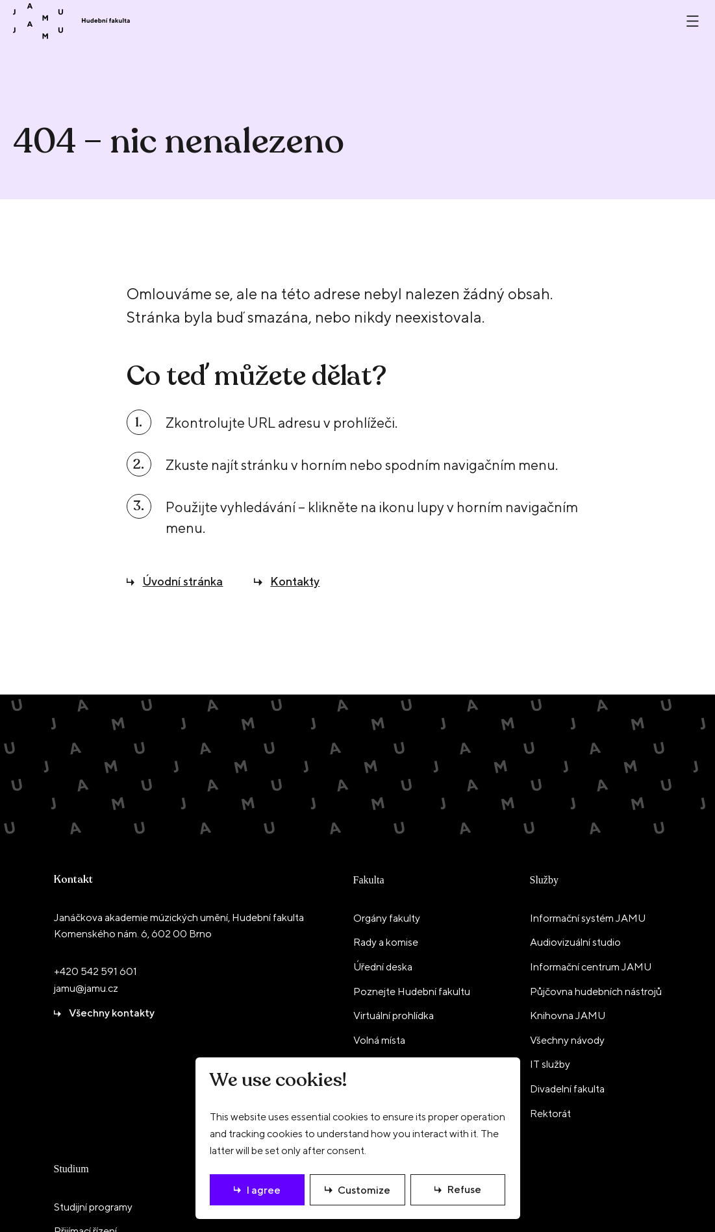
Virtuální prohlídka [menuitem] (393, 1015)
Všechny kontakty (112, 1013)
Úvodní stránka (182, 581)
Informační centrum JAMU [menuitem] (590, 967)
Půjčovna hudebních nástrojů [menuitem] (596, 991)
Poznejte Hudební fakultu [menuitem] (411, 991)
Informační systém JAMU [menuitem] (588, 918)
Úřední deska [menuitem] (382, 967)
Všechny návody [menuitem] (567, 1040)
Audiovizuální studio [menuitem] (575, 942)
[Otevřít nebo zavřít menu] (692, 21)
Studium (71, 1168)
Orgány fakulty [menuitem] (386, 918)
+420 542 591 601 (95, 971)
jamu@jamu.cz (86, 988)
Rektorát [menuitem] (550, 1113)
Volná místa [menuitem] (379, 1040)
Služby (544, 879)
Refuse (464, 1189)
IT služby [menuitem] (550, 1064)
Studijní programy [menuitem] (93, 1207)
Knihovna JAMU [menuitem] (567, 1015)
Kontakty (295, 581)
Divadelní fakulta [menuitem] (567, 1089)
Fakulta (368, 879)
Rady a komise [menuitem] (385, 942)
